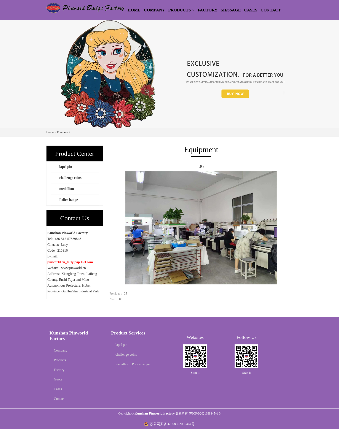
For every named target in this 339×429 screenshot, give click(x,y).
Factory (59, 370)
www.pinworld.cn (73, 268)
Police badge (68, 200)
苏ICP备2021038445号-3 (205, 413)
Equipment (63, 132)
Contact (59, 399)
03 (120, 299)
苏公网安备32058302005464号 (172, 424)
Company (60, 350)
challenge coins (70, 178)
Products (60, 360)
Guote (58, 379)
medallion (66, 189)
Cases (58, 389)
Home (50, 132)
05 (125, 293)
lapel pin (65, 167)
